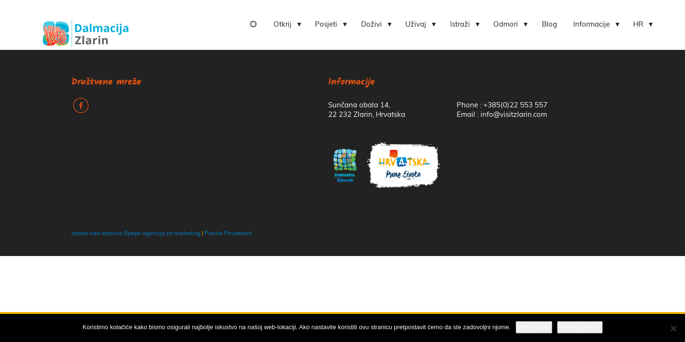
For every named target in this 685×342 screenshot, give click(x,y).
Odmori (505, 24)
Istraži (460, 24)
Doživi (371, 24)
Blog (549, 24)
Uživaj (415, 24)
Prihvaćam (533, 327)
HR (638, 24)
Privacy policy (579, 327)
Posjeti (326, 24)
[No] (673, 328)
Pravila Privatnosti (228, 233)
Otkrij (283, 24)
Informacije (591, 24)
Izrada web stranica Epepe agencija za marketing (135, 233)
